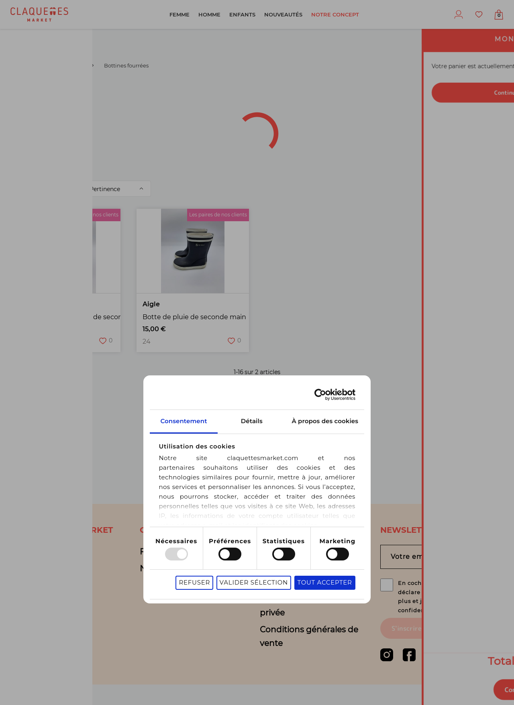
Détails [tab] (257, 379)
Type (106, 94)
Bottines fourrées (157, 162)
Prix (245, 114)
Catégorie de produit (255, 94)
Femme (179, 14)
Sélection (295, 114)
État (78, 114)
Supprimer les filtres (366, 162)
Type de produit (359, 94)
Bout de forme (365, 116)
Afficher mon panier (499, 15)
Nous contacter (171, 568)
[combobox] (48, 94)
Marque (427, 94)
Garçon (17, 65)
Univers (165, 94)
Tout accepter (391, 543)
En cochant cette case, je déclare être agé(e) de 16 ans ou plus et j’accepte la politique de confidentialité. (444, 606)
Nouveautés (283, 14)
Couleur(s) (131, 114)
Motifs (429, 114)
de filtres (95, 135)
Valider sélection (320, 543)
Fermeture (32, 137)
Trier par (65, 188)
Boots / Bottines (65, 65)
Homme (209, 14)
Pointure (29, 114)
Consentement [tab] (141, 379)
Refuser (261, 543)
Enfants (242, 14)
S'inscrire (407, 648)
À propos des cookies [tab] (373, 379)
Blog (28, 568)
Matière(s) (194, 114)
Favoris (479, 14)
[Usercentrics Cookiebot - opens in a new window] (387, 352)
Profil (459, 14)
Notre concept (335, 14)
